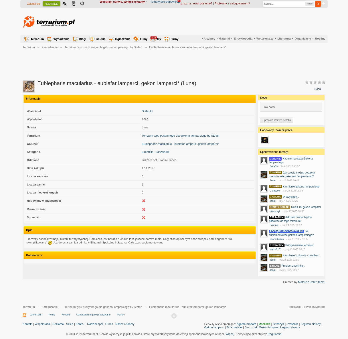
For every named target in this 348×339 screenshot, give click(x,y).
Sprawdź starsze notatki (277, 120)
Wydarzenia (61, 39)
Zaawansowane (323, 3)
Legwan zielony (311, 324)
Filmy (144, 39)
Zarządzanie (50, 47)
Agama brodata (246, 324)
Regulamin (295, 306)
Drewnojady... (291, 196)
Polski (52, 314)
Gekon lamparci (214, 327)
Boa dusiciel (234, 327)
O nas (109, 324)
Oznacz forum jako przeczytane (93, 314)
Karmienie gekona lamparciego (301, 186)
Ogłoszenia (122, 39)
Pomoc (121, 314)
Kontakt (66, 314)
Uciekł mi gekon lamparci (306, 207)
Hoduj (317, 89)
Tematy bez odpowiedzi (165, 1)
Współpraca (42, 324)
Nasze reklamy (124, 324)
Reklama (58, 324)
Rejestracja (51, 3)
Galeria (100, 39)
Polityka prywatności (314, 306)
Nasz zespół (95, 324)
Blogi (82, 39)
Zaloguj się (33, 3)
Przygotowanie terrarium (299, 245)
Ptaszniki (293, 324)
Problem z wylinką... (293, 265)
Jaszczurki (251, 327)
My (155, 38)
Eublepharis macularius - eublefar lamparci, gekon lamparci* (180, 144)
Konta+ (80, 324)
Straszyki (279, 324)
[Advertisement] (244, 21)
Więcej (229, 334)
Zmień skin (36, 314)
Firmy (174, 39)
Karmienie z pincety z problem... (302, 255)
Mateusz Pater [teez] (311, 282)
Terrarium (37, 39)
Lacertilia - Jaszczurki (155, 152)
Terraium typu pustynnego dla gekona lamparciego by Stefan (103, 47)
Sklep (69, 324)
